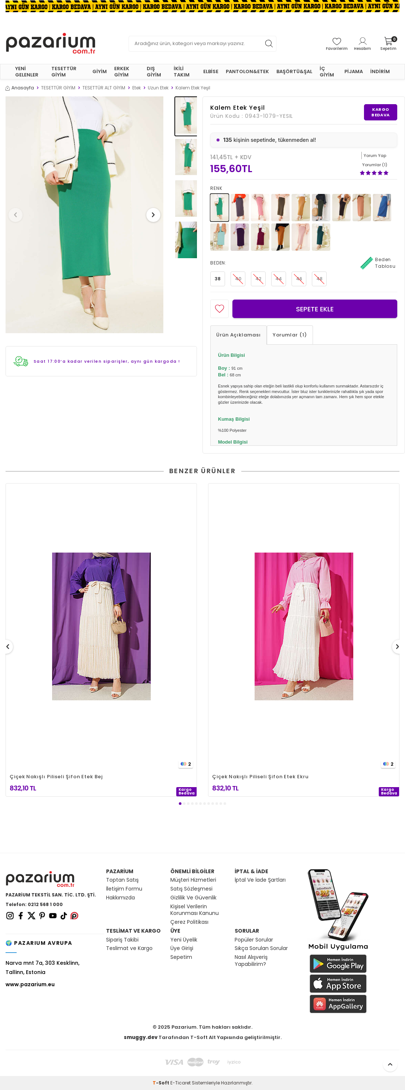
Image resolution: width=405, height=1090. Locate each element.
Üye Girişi (181, 948)
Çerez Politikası (189, 922)
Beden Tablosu (378, 263)
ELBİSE (210, 71)
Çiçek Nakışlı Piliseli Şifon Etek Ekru (260, 776)
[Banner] (202, 6)
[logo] (51, 43)
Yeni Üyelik (183, 939)
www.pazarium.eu (30, 984)
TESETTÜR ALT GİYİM (103, 88)
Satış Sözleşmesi (191, 888)
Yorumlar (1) (290, 334)
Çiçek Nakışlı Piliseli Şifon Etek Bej (56, 776)
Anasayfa (20, 88)
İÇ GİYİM (327, 71)
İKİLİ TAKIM (182, 71)
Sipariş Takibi (122, 939)
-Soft (161, 1083)
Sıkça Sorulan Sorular (261, 948)
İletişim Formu (124, 888)
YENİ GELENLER (26, 71)
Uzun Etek (158, 88)
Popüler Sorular (254, 939)
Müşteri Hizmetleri (193, 880)
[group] (84, 214)
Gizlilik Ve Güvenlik (193, 897)
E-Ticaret (180, 1083)
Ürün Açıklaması (238, 334)
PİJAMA (353, 71)
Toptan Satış (122, 880)
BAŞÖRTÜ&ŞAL (294, 71)
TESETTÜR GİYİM (63, 71)
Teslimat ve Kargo (129, 948)
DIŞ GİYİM (154, 71)
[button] (18, 215)
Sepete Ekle (315, 309)
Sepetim (181, 957)
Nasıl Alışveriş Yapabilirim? (251, 961)
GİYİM (99, 71)
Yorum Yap (375, 155)
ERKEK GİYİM (121, 71)
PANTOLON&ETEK (247, 71)
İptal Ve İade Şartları (260, 880)
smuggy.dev (140, 1037)
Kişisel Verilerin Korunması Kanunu (194, 910)
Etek (136, 88)
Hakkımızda (120, 897)
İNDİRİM (380, 71)
